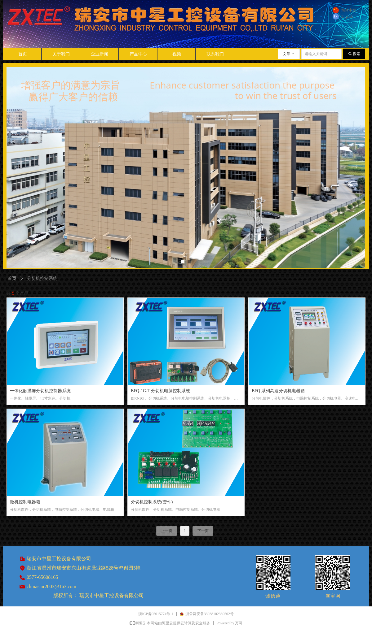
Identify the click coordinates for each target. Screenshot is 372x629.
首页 (12, 278)
